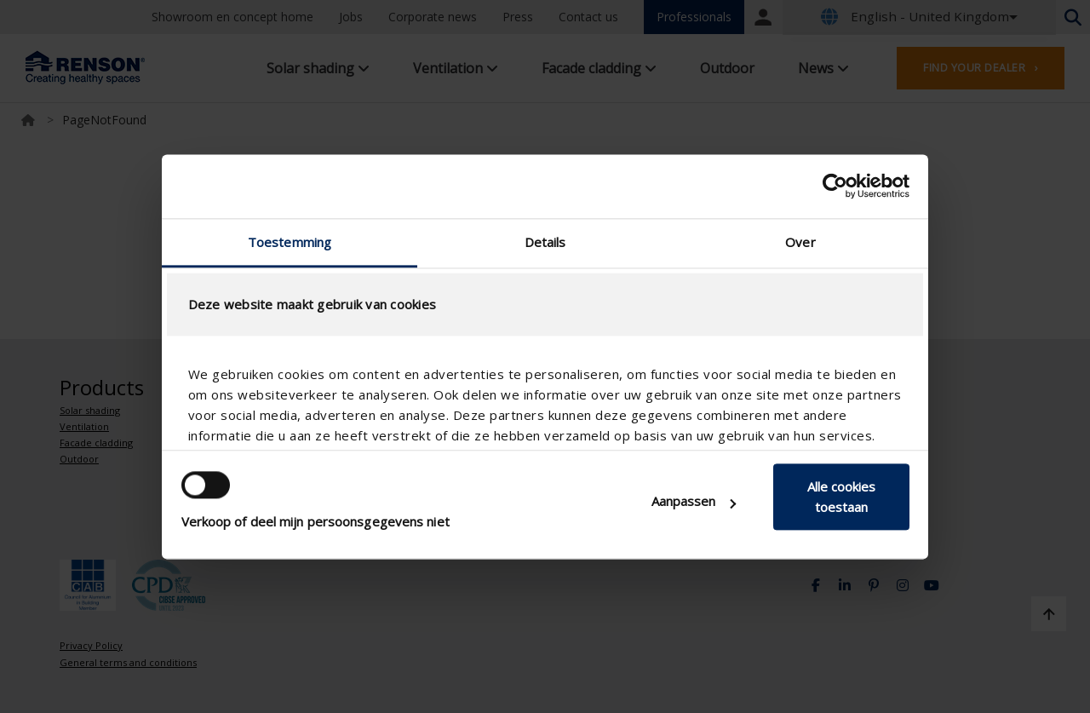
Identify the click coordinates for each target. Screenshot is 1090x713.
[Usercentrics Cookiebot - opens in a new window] (834, 185)
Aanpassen (693, 501)
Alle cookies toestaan (841, 497)
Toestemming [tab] (289, 241)
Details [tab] (545, 241)
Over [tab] (800, 241)
